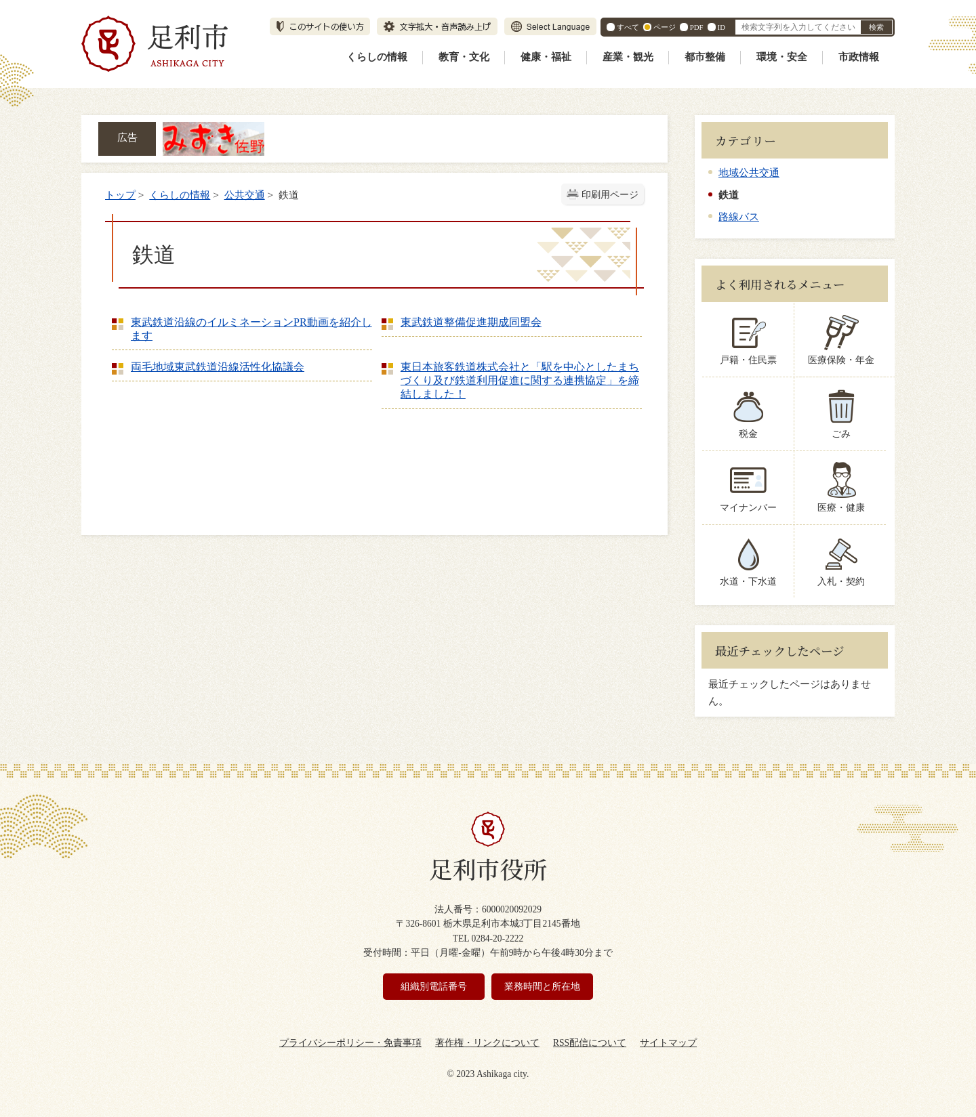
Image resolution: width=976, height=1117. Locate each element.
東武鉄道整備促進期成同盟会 (471, 322)
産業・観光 (628, 56)
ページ (664, 27)
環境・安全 (781, 56)
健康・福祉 (546, 56)
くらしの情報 (376, 56)
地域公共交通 (748, 172)
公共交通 (244, 195)
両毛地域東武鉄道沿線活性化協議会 (217, 367)
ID (721, 27)
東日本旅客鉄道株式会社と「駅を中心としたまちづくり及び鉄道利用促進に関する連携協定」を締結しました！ (520, 380)
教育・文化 (464, 56)
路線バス (738, 216)
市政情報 (858, 56)
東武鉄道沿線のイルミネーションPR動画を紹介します (251, 328)
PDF (697, 27)
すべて (628, 27)
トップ (120, 195)
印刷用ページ (610, 195)
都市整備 (705, 56)
